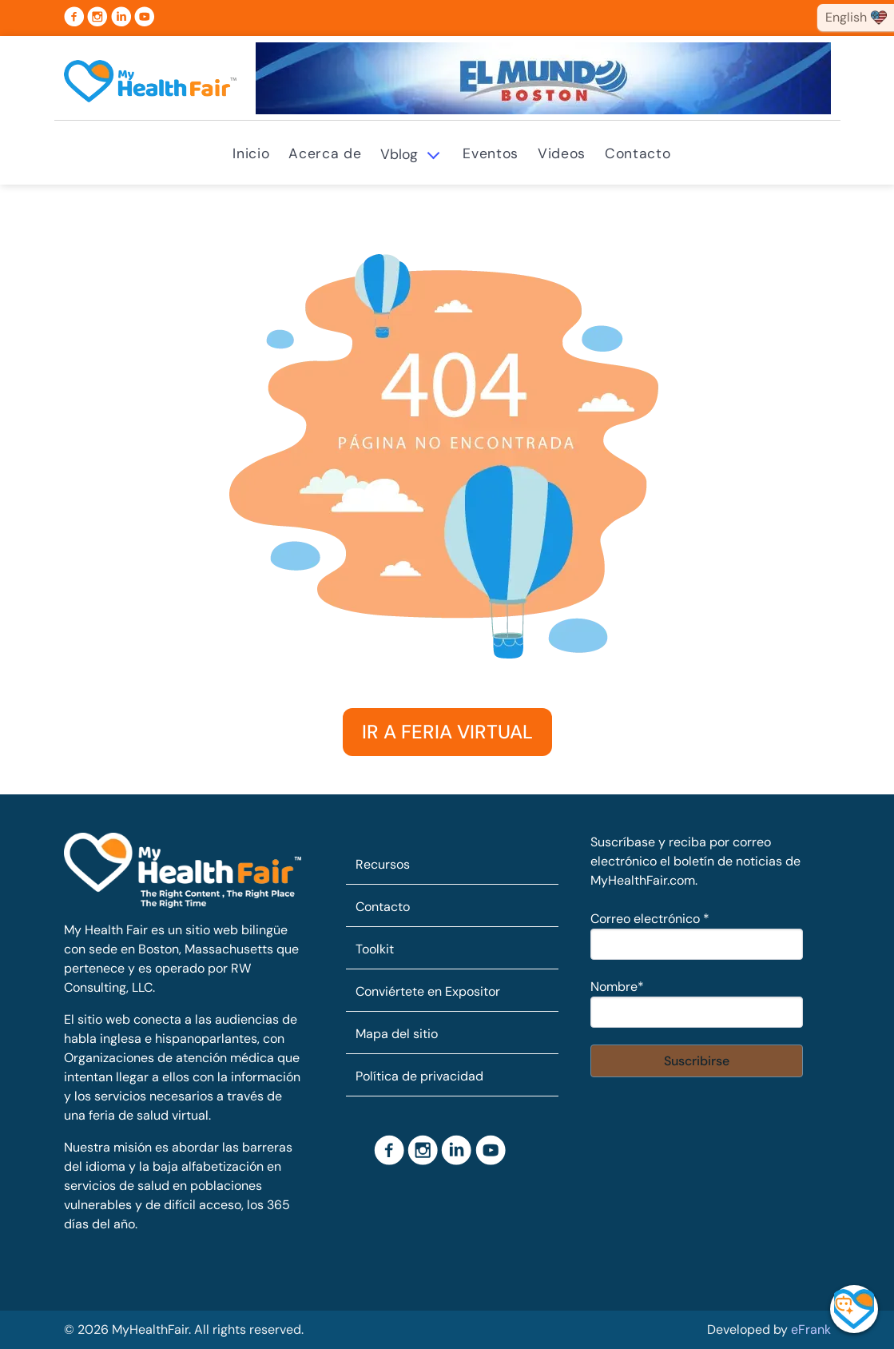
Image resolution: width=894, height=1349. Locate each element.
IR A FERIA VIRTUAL (447, 731)
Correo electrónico (649, 918)
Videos (562, 153)
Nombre (617, 986)
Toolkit (375, 949)
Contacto (637, 153)
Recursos (383, 864)
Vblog (399, 154)
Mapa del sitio (397, 1033)
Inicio (250, 153)
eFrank (811, 1329)
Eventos (491, 153)
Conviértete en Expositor (428, 991)
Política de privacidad (419, 1076)
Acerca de (324, 153)
